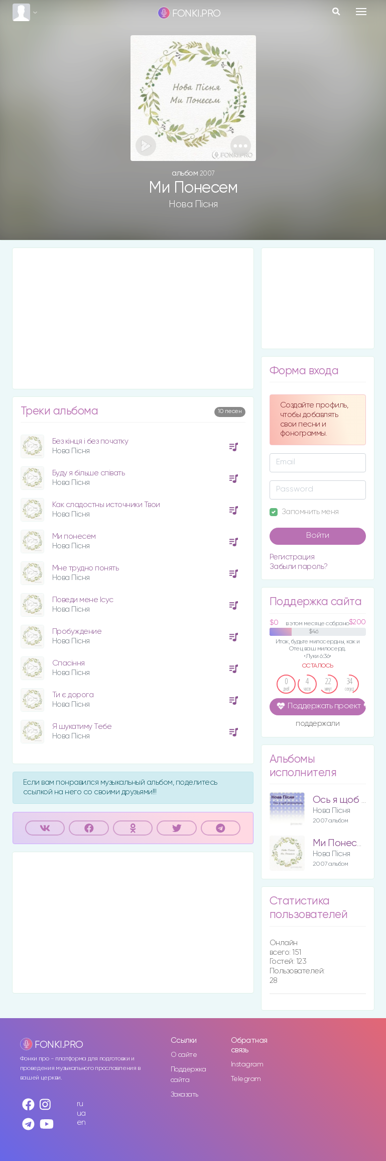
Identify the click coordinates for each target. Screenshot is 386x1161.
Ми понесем (74, 536)
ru (80, 1104)
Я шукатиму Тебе (82, 726)
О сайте (184, 1054)
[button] (240, 145)
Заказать (184, 1094)
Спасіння (68, 663)
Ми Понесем (340, 843)
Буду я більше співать (88, 473)
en (81, 1122)
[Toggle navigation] (361, 11)
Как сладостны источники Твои (106, 505)
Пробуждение (77, 631)
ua (81, 1113)
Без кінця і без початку (90, 441)
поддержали (317, 724)
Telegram (246, 1079)
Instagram (247, 1064)
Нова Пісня (193, 204)
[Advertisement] (133, 318)
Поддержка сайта (188, 1075)
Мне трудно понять (85, 568)
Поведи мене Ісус (82, 600)
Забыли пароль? (299, 566)
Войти (317, 536)
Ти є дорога (73, 695)
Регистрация (292, 557)
